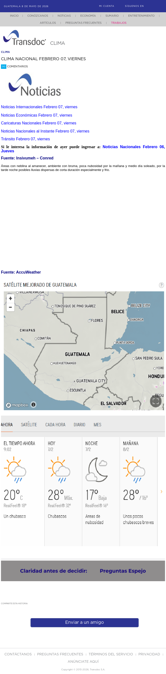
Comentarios (14, 66)
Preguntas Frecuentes (83, 23)
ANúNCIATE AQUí (83, 661)
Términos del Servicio (111, 654)
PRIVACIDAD (149, 654)
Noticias (64, 15)
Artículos (48, 23)
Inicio (14, 15)
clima (5, 52)
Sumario (112, 15)
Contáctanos (18, 654)
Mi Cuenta (106, 6)
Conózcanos (37, 15)
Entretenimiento (141, 15)
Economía (88, 15)
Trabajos (118, 23)
